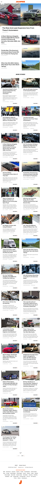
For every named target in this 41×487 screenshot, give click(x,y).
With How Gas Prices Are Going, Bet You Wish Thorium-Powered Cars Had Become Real (30, 200)
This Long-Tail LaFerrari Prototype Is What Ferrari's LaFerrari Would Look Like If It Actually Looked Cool (30, 304)
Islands (28, 473)
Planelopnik (25, 48)
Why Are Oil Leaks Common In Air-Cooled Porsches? (30, 90)
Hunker (24, 473)
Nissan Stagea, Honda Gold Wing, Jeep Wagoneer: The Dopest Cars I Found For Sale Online (10, 357)
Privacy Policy (22, 465)
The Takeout (33, 476)
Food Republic (27, 471)
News (24, 371)
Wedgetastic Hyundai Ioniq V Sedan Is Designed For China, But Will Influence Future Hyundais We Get (30, 357)
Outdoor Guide (19, 474)
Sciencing (31, 474)
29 (38, 344)
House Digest (19, 473)
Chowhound (8, 471)
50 (38, 398)
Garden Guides (34, 471)
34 (18, 318)
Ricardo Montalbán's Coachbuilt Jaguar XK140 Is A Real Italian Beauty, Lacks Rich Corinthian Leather (10, 411)
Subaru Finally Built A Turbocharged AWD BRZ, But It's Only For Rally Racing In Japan (10, 384)
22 (38, 162)
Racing (4, 371)
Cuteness (13, 471)
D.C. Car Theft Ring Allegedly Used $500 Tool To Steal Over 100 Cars (9, 277)
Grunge (7, 473)
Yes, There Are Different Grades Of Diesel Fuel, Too (30, 226)
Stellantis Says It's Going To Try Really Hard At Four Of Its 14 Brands (30, 410)
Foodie (22, 471)
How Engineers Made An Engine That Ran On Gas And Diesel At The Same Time (10, 119)
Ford (3, 426)
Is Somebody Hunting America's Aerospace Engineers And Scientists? (9, 330)
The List (28, 476)
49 (18, 426)
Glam (4, 473)
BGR (4, 471)
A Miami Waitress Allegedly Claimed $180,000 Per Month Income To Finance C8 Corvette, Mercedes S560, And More (10, 39)
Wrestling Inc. (24, 478)
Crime (24, 35)
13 (18, 398)
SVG (11, 476)
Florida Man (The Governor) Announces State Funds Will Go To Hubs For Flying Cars (10, 52)
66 (38, 239)
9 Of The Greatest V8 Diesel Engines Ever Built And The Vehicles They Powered (30, 146)
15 (38, 371)
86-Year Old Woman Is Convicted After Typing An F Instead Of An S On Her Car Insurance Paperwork (30, 384)
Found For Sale (25, 291)
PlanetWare (25, 474)
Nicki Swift (13, 474)
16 (18, 215)
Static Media (13, 467)
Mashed (36, 473)
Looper (32, 473)
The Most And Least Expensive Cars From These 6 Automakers (18, 29)
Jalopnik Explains (6, 162)
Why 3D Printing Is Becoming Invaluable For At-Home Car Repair (30, 277)
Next (22, 455)
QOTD (24, 239)
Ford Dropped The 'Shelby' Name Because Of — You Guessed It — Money (9, 438)
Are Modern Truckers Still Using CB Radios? (9, 226)
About (16, 465)
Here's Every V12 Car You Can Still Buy (9, 302)
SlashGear (7, 476)
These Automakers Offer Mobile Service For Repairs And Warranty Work (10, 251)
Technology (5, 291)
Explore (17, 471)
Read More (15, 103)
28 (18, 264)
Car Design (25, 133)
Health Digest (13, 473)
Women (19, 478)
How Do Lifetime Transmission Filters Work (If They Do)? (10, 174)
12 (18, 133)
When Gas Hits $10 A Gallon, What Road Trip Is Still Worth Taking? (10, 64)
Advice (24, 318)
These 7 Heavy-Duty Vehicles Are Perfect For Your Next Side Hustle (29, 330)
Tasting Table (15, 476)
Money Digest (7, 474)
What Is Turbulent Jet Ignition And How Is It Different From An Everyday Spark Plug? (10, 200)
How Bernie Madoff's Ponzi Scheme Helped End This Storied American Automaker (10, 91)
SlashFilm (35, 474)
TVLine (15, 478)
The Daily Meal (22, 476)
